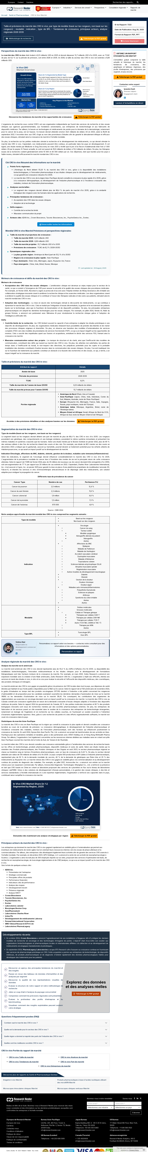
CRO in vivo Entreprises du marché (55, 1066)
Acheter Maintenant (129, 41)
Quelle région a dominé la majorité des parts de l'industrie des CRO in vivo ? (33, 1036)
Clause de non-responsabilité (18, 1137)
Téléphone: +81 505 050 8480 (87, 1128)
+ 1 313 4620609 (81, 1139)
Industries (67, 8)
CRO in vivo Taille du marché (21, 1057)
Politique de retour (14, 1134)
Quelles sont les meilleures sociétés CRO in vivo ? (23, 1043)
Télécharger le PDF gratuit (93, 38)
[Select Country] (127, 1107)
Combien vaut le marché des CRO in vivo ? (21, 1023)
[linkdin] (137, 1098)
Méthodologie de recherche (18, 38)
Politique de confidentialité (17, 1140)
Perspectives (99, 8)
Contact (21, 2)
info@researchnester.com (50, 1130)
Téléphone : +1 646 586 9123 (121, 1128)
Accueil (4, 15)
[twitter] (140, 1098)
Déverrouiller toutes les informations (56, 224)
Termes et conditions (14, 1142)
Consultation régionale (117, 8)
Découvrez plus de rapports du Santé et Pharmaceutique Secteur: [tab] (30, 1075)
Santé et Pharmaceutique (19, 15)
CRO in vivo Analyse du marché (74, 1057)
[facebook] (134, 1098)
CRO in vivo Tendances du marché (24, 1062)
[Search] (137, 2)
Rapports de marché (135, 9)
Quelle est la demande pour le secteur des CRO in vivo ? (26, 1029)
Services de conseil (82, 8)
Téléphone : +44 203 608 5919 (53, 1139)
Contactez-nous (13, 1128)
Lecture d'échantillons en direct (129, 103)
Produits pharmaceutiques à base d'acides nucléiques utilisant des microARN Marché (81, 1081)
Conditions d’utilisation (15, 1131)
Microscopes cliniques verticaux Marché (73, 1088)
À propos (11, 2)
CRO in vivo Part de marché (72, 1062)
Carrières (29, 2)
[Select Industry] (100, 1107)
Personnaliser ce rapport (72, 651)
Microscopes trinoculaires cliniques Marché (20, 1088)
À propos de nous (13, 1123)
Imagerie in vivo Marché (12, 1080)
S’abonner (136, 1113)
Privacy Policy (134, 1150)
